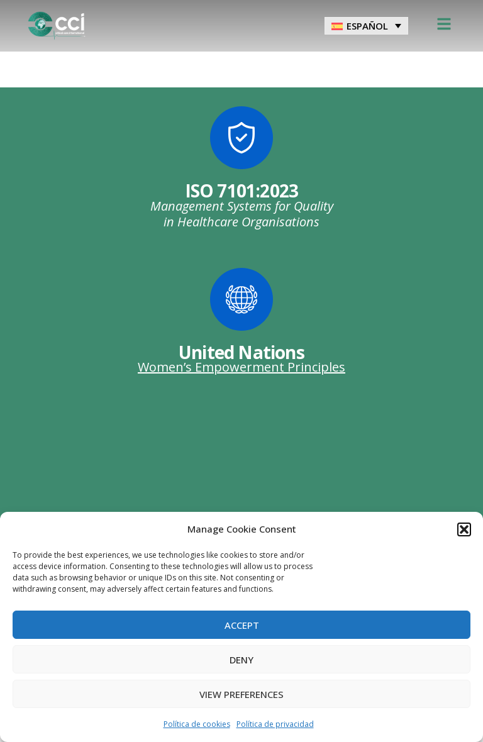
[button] (464, 529)
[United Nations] (241, 299)
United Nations (241, 352)
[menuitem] (366, 26)
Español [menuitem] (367, 25)
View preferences (241, 694)
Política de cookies (197, 724)
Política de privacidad (275, 724)
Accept (242, 625)
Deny (241, 659)
